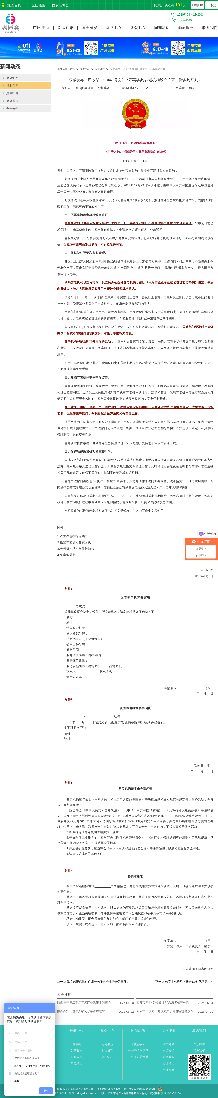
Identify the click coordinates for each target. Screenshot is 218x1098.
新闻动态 (65, 28)
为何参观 (107, 1044)
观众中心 (137, 28)
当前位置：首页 (66, 69)
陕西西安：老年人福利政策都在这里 (81, 1011)
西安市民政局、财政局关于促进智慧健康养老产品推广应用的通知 (166, 1011)
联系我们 (210, 28)
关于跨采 (199, 1044)
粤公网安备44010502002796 (139, 1089)
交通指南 (169, 1069)
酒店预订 (169, 1063)
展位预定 (77, 1063)
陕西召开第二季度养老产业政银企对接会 (84, 1002)
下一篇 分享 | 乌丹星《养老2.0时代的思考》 (184, 981)
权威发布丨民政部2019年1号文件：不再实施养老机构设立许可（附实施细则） (142, 69)
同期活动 (161, 28)
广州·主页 (41, 28)
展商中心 (113, 28)
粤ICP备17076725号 (108, 1089)
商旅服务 (186, 28)
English (197, 5)
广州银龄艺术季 (138, 1057)
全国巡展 (38, 5)
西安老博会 (60, 5)
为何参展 (77, 1050)
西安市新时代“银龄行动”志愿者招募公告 (162, 1002)
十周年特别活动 (138, 1050)
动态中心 (85, 69)
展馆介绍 (169, 1050)
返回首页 (14, 5)
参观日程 (107, 1050)
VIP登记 (107, 1057)
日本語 (212, 5)
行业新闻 (100, 69)
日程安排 (77, 1057)
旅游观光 (169, 1057)
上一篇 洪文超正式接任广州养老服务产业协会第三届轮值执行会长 (94, 981)
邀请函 (76, 1044)
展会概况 (89, 28)
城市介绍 (169, 1044)
